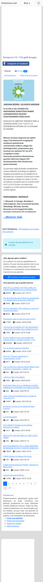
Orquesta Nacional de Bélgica (13, 475)
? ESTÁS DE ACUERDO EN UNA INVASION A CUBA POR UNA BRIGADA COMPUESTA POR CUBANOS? (21, 329)
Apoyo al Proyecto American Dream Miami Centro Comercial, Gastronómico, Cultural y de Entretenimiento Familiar (21, 369)
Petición (7, 71)
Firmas (21, 71)
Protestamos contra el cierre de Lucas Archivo (19, 319)
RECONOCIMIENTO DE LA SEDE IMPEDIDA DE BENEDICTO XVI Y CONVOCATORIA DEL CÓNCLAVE (21, 448)
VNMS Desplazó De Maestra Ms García (17, 456)
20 (10, 488)
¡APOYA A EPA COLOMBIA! (14, 377)
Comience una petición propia (21, 277)
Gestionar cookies (14, 523)
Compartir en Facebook (15, 64)
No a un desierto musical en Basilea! (16, 348)
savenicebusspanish (10, 417)
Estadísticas (10, 75)
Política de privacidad (28, 75)
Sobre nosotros (13, 526)
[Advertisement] (21, 31)
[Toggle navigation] (39, 3)
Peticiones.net (9, 3)
